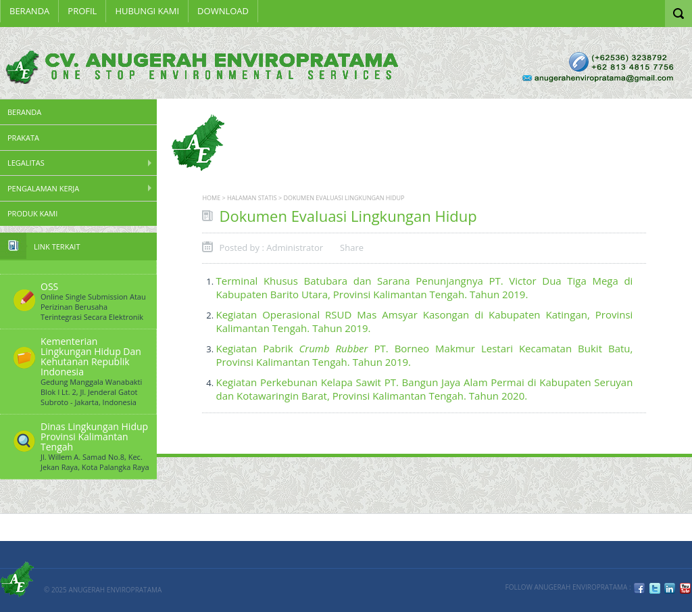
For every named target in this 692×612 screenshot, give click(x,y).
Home (211, 197)
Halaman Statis (252, 197)
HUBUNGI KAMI (147, 11)
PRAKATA (23, 138)
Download (223, 11)
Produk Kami (32, 213)
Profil (82, 11)
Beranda (29, 11)
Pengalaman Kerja (43, 188)
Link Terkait (57, 246)
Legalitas (26, 163)
